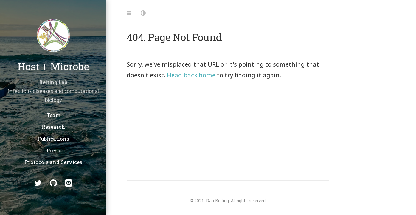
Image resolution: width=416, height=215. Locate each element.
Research (53, 126)
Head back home (191, 75)
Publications (53, 138)
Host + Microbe (53, 66)
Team (53, 115)
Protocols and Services (53, 162)
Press (53, 150)
